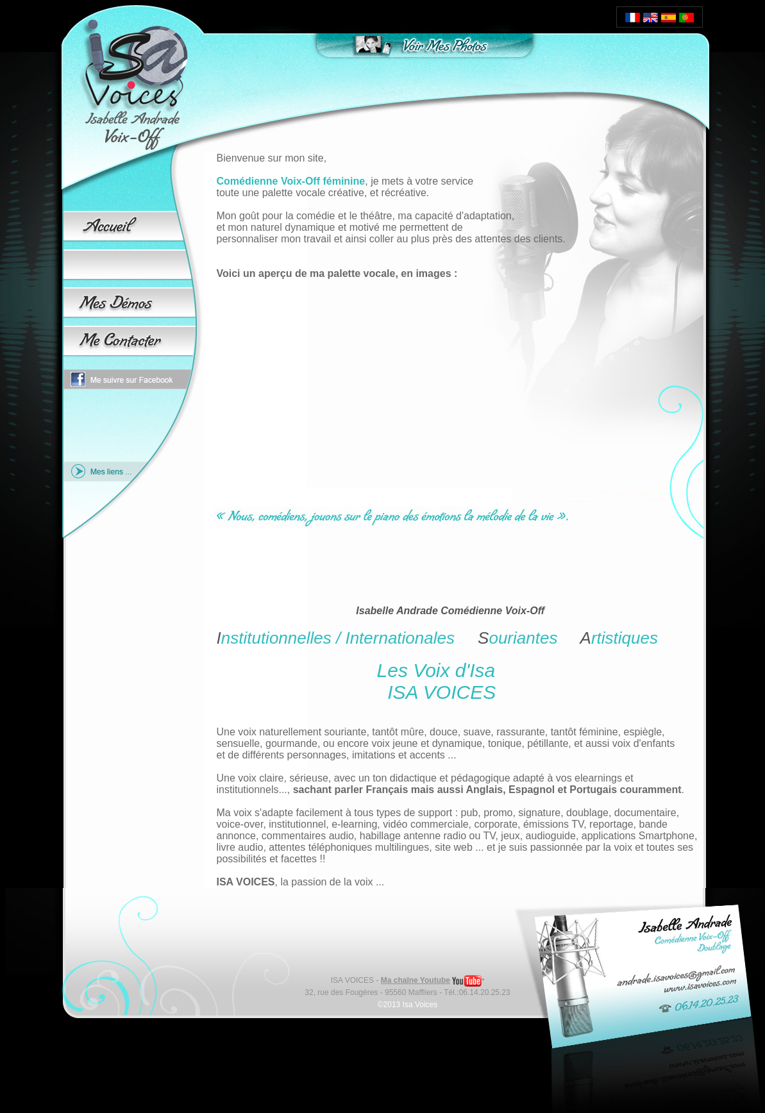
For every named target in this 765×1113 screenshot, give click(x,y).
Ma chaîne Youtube (415, 980)
